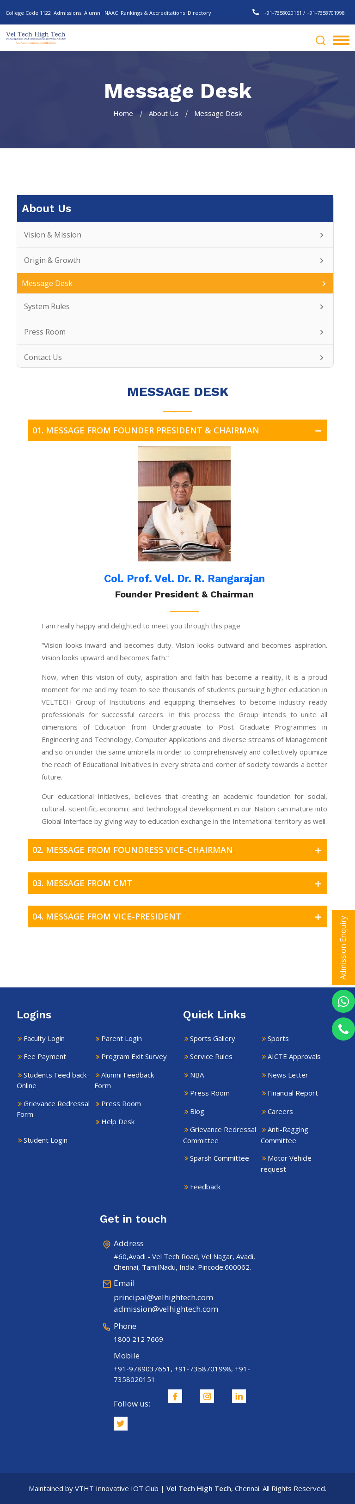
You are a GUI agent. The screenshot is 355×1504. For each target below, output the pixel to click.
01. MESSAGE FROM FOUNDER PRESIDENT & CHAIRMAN (179, 430)
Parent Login (121, 1038)
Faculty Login (44, 1038)
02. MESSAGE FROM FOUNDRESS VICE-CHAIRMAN (179, 850)
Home (123, 113)
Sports (278, 1038)
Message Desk (175, 283)
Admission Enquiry (343, 948)
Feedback (205, 1186)
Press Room (175, 331)
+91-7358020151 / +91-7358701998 (298, 12)
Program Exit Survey (134, 1056)
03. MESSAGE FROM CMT (179, 883)
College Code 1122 (28, 12)
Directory (199, 12)
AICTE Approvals (294, 1056)
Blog (197, 1111)
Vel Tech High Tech (198, 1488)
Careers (280, 1111)
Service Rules (211, 1056)
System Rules (175, 306)
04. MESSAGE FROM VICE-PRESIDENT (179, 916)
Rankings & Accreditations (153, 12)
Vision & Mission (175, 234)
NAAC (111, 12)
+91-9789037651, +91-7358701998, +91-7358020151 (182, 1374)
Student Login (45, 1140)
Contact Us (175, 357)
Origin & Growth (175, 260)
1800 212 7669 (138, 1339)
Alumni (93, 12)
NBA (197, 1074)
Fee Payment (45, 1056)
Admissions (67, 12)
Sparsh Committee (219, 1158)
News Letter (288, 1074)
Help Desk (118, 1121)
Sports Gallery (212, 1038)
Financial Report (293, 1092)
